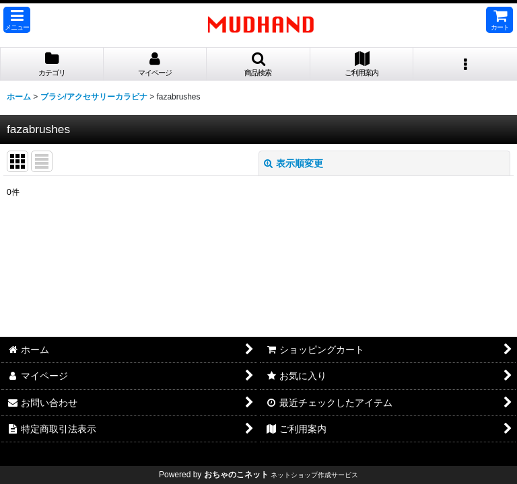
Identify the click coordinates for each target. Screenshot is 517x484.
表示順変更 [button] (293, 163)
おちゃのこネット (236, 474)
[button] (16, 20)
